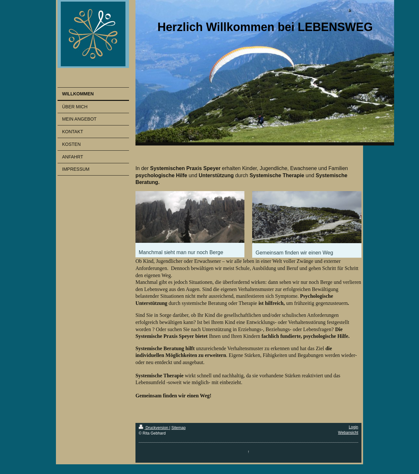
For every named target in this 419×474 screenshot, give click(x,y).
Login (353, 427)
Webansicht (348, 432)
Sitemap (178, 428)
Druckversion (154, 428)
